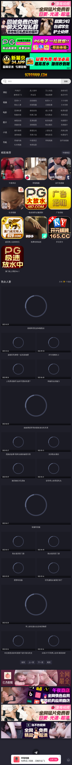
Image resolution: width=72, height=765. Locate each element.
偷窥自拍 (17, 120)
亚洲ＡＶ (17, 100)
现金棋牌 (48, 95)
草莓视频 (48, 140)
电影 (5, 112)
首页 (23, 662)
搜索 (66, 81)
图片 (5, 122)
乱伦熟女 (48, 115)
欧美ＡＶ (48, 100)
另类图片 (64, 125)
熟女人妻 (17, 105)
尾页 (49, 662)
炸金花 (33, 95)
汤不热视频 (64, 140)
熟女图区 (48, 125)
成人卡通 (48, 110)
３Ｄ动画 (64, 100)
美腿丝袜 (17, 125)
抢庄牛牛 (64, 95)
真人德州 (33, 90)
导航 (5, 142)
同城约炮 (17, 140)
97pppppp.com (36, 74)
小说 (5, 132)
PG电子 (18, 90)
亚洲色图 (33, 120)
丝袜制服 (33, 105)
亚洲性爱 (17, 110)
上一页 (31, 662)
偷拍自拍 (33, 110)
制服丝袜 (17, 115)
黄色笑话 (48, 134)
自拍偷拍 (33, 100)
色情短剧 (33, 144)
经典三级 (33, 115)
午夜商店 (33, 140)
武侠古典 (64, 130)
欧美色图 (48, 120)
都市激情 (17, 130)
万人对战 (48, 90)
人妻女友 (48, 130)
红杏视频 (17, 144)
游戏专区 (64, 90)
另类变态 (64, 115)
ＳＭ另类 (64, 105)
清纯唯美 (33, 125)
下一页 (40, 662)
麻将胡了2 (18, 95)
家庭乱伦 (33, 130)
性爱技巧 (64, 134)
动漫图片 (64, 120)
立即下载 (53, 759)
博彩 (5, 92)
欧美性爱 (64, 110)
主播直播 (48, 105)
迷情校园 (17, 134)
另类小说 (33, 134)
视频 (5, 102)
